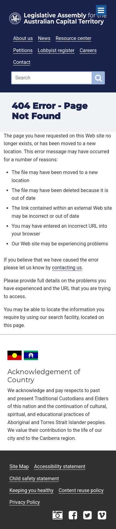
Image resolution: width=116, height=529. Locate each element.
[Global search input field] (51, 77)
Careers (88, 50)
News (44, 38)
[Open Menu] (101, 10)
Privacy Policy (24, 502)
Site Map (19, 466)
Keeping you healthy (31, 490)
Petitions (22, 50)
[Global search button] (98, 77)
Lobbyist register (56, 50)
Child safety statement (34, 479)
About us (23, 38)
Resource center (73, 38)
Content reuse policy (80, 490)
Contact (21, 62)
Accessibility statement (59, 466)
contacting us (67, 268)
